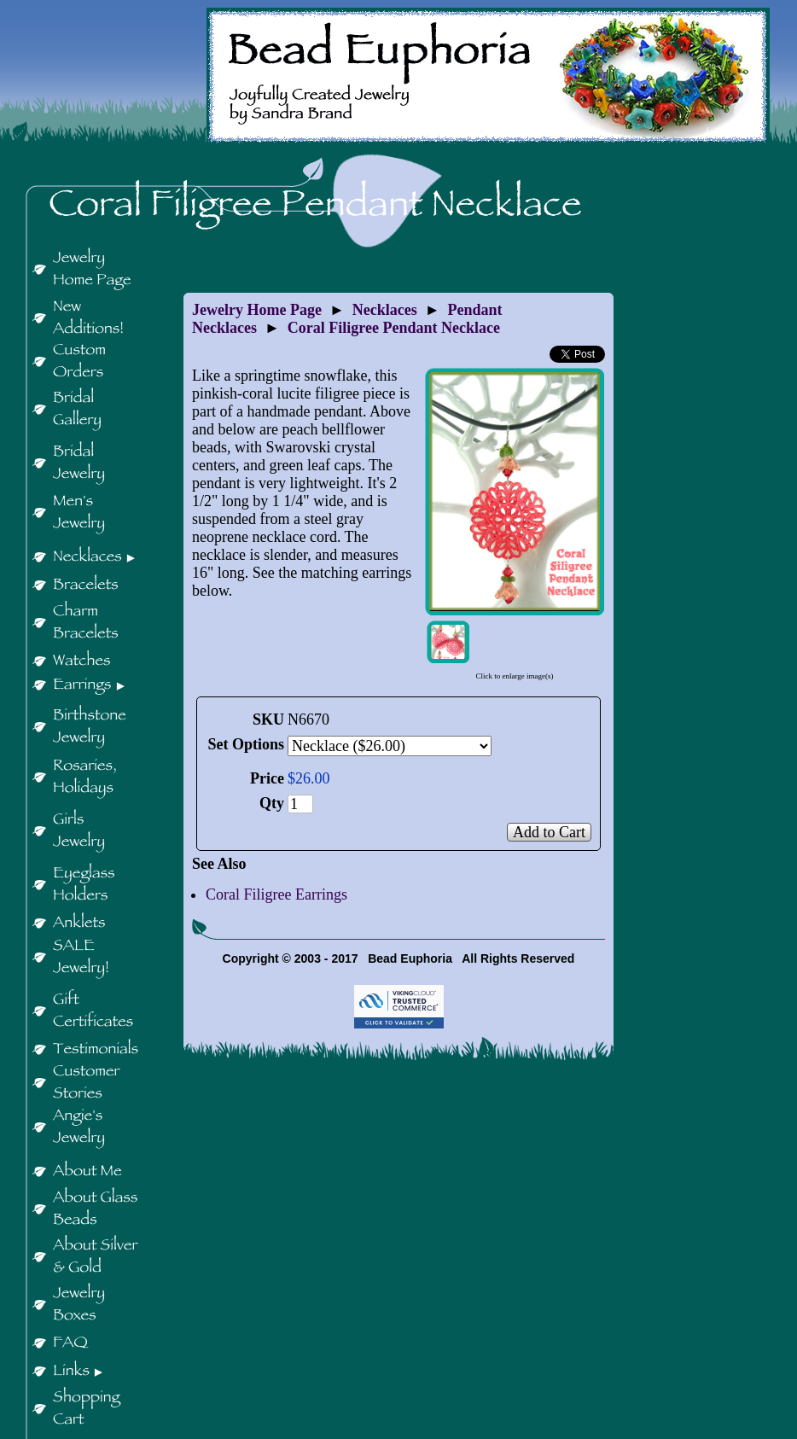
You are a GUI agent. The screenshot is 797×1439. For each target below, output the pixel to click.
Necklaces (384, 309)
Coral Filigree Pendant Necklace (394, 327)
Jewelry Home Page (257, 309)
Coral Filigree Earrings (276, 894)
